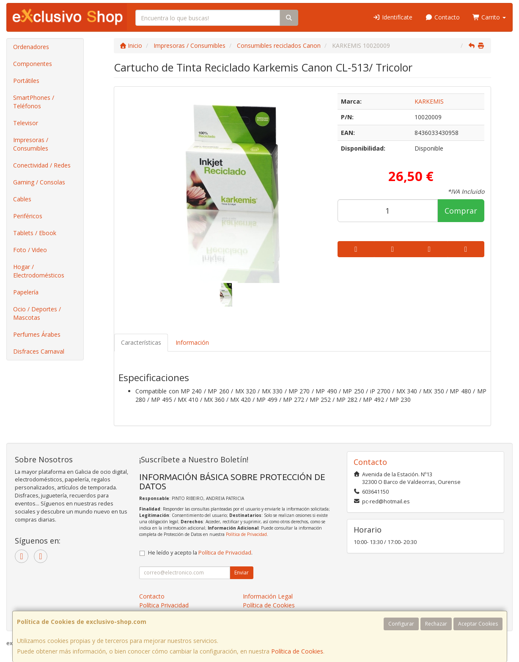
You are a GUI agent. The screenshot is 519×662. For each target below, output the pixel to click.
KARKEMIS (429, 101)
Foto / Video (30, 250)
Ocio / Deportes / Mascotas (37, 313)
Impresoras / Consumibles (30, 144)
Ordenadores (31, 47)
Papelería (25, 292)
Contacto (442, 17)
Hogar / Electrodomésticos (38, 271)
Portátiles (26, 81)
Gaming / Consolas (39, 182)
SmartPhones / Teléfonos (33, 101)
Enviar (241, 572)
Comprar (461, 211)
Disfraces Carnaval (38, 351)
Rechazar (436, 623)
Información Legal (268, 596)
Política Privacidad (164, 605)
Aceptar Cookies (478, 623)
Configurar (401, 623)
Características (141, 342)
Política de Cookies (297, 651)
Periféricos (27, 216)
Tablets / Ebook (34, 233)
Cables (22, 199)
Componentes (32, 64)
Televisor (25, 123)
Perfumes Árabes (36, 334)
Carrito (489, 17)
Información (192, 342)
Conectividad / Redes (42, 165)
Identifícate (393, 17)
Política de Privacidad (246, 534)
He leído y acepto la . (200, 552)
